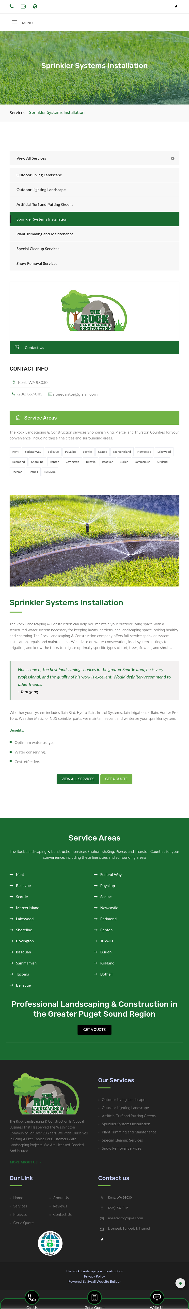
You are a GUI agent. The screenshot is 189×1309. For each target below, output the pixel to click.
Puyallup (71, 454)
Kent (15, 454)
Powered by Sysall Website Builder (94, 1282)
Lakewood (164, 454)
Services (17, 115)
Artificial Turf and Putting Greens (44, 206)
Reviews (60, 1207)
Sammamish (142, 464)
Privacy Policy (94, 1277)
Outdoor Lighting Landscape (41, 192)
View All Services (31, 160)
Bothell (33, 474)
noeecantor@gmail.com (73, 397)
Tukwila (90, 464)
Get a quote (116, 780)
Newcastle (144, 454)
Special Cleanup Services (37, 251)
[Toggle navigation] (14, 23)
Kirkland (162, 464)
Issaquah (107, 464)
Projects (20, 1216)
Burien (124, 464)
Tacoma (17, 474)
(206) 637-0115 (27, 396)
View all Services (78, 780)
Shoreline (37, 464)
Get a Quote (94, 1031)
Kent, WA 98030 (30, 385)
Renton (54, 464)
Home (18, 1199)
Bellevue (53, 454)
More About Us (25, 1163)
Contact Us (29, 349)
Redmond (18, 464)
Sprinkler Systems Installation (41, 221)
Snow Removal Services (36, 265)
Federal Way (33, 454)
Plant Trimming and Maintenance (44, 236)
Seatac (102, 454)
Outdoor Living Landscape (39, 177)
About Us (61, 1199)
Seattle (87, 454)
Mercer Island (122, 454)
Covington (72, 464)
